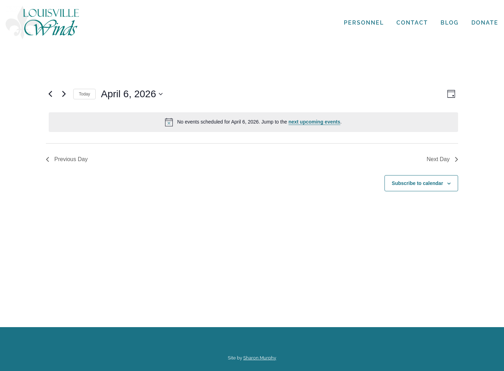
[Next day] (64, 94)
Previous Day (67, 159)
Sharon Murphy (259, 357)
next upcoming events (314, 122)
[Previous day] (50, 94)
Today (84, 94)
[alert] (253, 122)
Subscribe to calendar (417, 183)
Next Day (442, 159)
